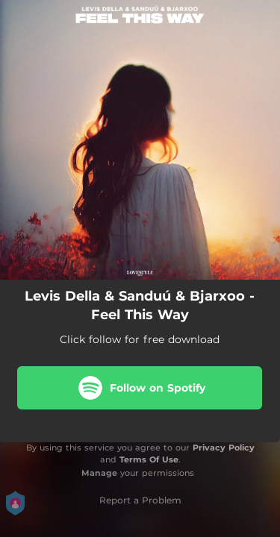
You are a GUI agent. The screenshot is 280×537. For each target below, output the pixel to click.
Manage (99, 473)
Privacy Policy (224, 447)
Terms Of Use (148, 459)
